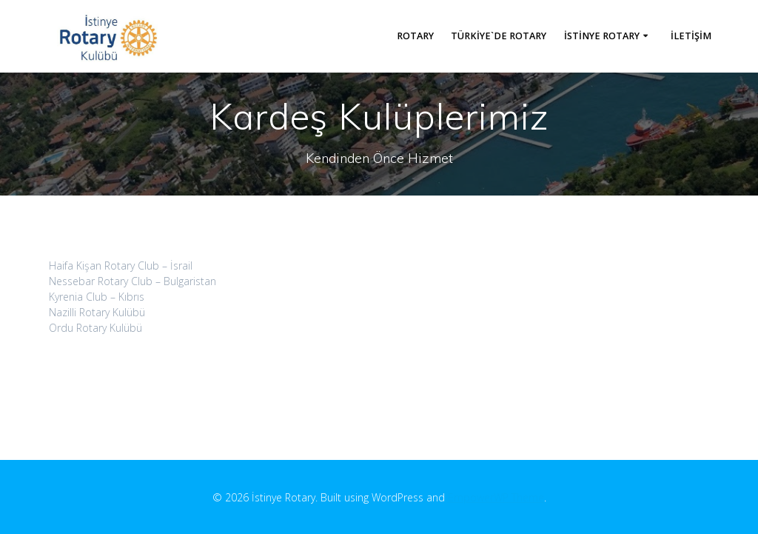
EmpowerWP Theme (496, 497)
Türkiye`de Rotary (498, 36)
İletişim (691, 36)
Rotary (415, 36)
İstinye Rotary (602, 36)
